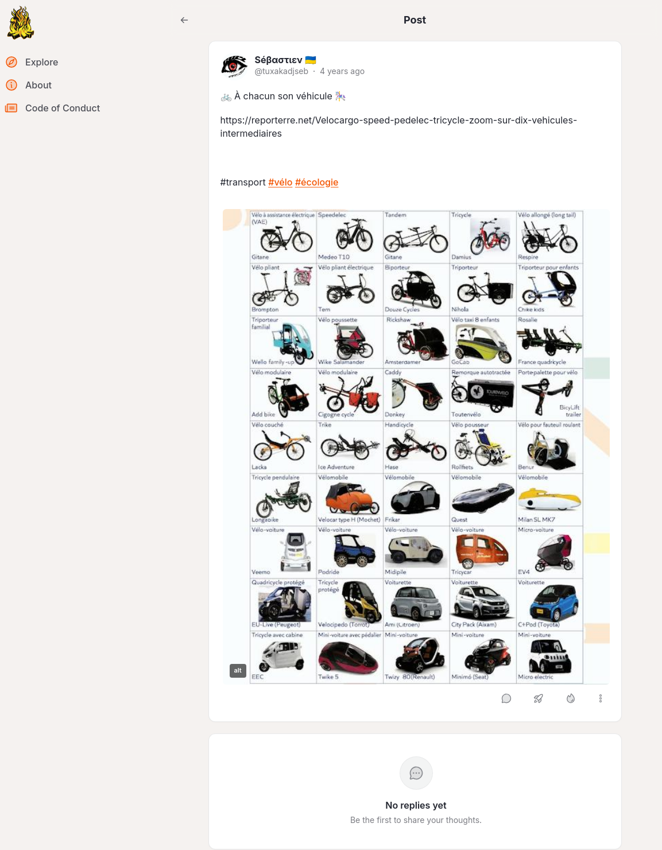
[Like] (570, 698)
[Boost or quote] (538, 698)
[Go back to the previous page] (184, 20)
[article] (415, 381)
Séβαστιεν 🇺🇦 (285, 59)
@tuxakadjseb (282, 71)
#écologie (317, 182)
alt (238, 670)
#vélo (280, 182)
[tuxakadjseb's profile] (234, 66)
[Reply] (506, 698)
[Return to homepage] (20, 23)
